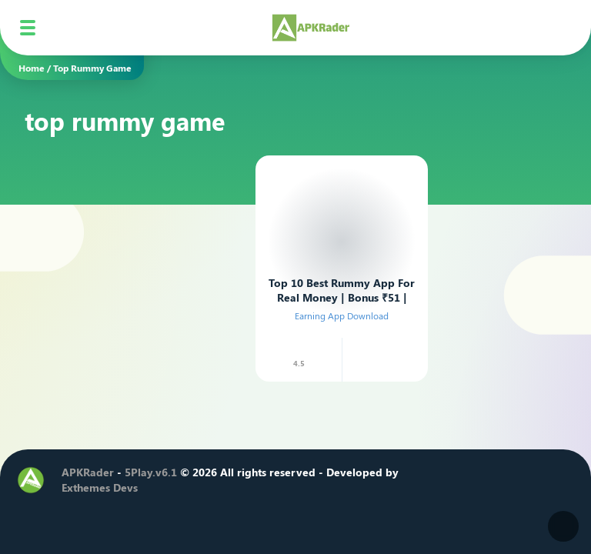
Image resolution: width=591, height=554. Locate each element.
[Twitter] (448, 480)
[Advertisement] (133, 245)
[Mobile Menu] (27, 27)
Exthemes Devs (100, 487)
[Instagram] (471, 480)
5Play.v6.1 (151, 472)
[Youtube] (494, 480)
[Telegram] (517, 480)
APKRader (88, 472)
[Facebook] (425, 480)
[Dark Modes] (563, 526)
